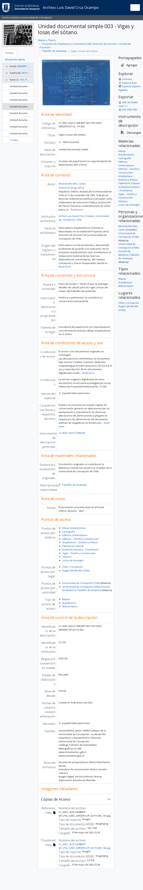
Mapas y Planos (47, 40)
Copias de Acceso (55, 799)
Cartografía (68, 531)
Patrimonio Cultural (73, 546)
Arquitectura (69, 602)
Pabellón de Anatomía (54, 51)
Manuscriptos (69, 606)
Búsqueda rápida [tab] (15, 59)
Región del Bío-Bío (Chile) (76, 570)
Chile (65, 566)
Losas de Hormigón (73, 560)
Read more (77, 209)
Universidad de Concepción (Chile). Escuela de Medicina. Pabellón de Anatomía (86, 588)
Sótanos (67, 556)
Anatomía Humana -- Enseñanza (80, 549)
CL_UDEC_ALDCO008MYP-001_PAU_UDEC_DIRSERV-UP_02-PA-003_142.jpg (84, 846)
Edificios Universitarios (75, 535)
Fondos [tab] (9, 52)
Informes (125, 79)
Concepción (76, 566)
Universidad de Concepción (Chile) (81, 583)
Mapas (66, 599)
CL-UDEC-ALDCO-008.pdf (72, 433)
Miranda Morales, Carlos (72, 183)
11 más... (14, 140)
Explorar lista (127, 82)
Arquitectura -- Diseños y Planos (80, 542)
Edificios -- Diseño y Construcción (80, 538)
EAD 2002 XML (127, 109)
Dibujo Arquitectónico (74, 528)
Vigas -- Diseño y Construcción (79, 553)
